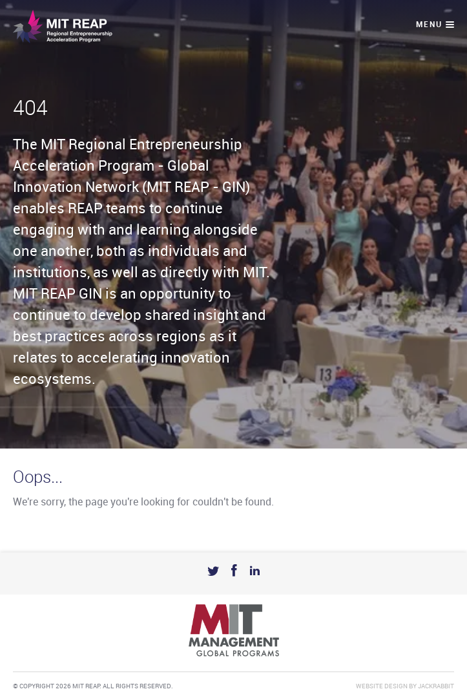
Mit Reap (62, 26)
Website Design (382, 686)
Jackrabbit (436, 686)
